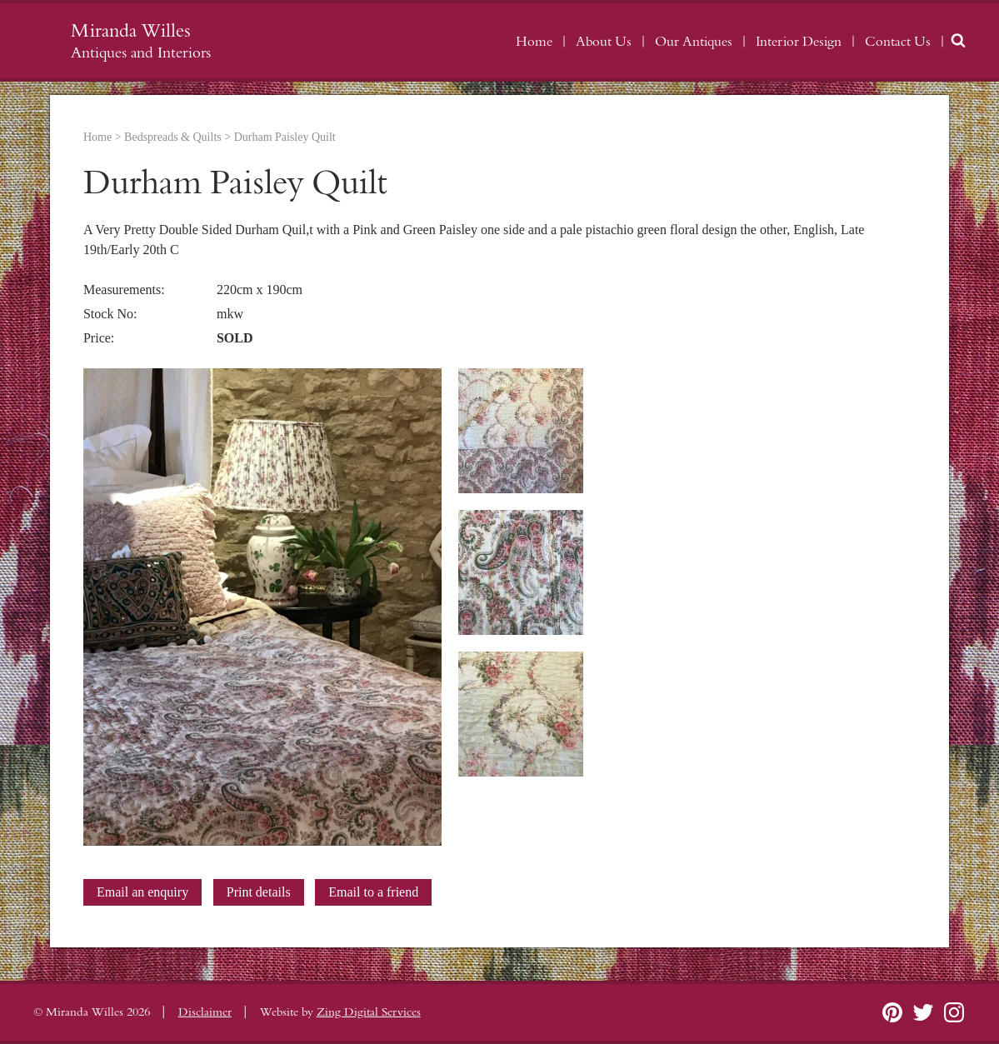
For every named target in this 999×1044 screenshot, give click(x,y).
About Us (604, 41)
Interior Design (799, 41)
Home (534, 41)
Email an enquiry (142, 892)
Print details (259, 892)
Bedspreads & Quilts (173, 137)
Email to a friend (373, 892)
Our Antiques (693, 41)
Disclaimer (205, 1012)
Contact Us (898, 41)
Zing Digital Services (369, 1012)
